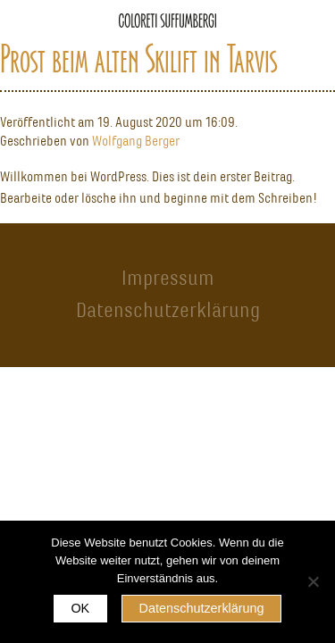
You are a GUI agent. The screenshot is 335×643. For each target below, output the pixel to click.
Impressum (167, 277)
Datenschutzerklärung (168, 310)
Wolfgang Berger (136, 140)
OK (80, 608)
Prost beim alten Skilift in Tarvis (138, 59)
